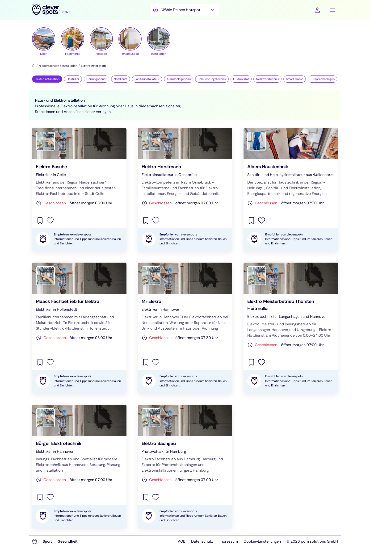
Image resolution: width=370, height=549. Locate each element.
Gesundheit (68, 541)
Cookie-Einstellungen (262, 541)
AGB (181, 541)
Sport (47, 541)
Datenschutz (202, 541)
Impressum (228, 541)
